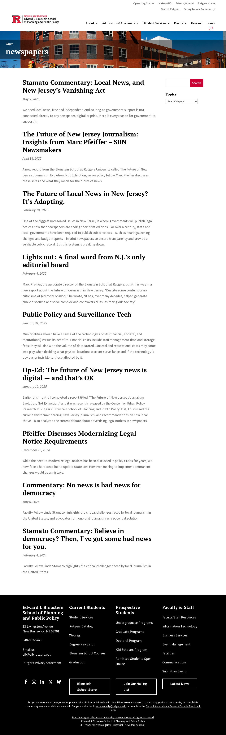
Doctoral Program (129, 640)
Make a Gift (165, 3)
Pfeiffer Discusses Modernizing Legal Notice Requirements (79, 437)
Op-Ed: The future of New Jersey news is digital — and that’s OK (85, 374)
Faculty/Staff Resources (179, 617)
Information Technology (179, 626)
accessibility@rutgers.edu (111, 706)
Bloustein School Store (87, 686)
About (90, 23)
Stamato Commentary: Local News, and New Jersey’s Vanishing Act (83, 86)
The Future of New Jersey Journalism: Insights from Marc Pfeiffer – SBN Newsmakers (80, 142)
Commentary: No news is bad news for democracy (82, 489)
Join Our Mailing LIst (135, 686)
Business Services (174, 635)
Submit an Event (174, 671)
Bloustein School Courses (87, 653)
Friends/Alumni (185, 3)
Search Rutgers (170, 9)
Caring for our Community (199, 9)
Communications (174, 662)
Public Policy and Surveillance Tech (77, 314)
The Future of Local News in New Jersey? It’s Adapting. (85, 197)
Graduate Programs (130, 631)
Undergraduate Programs (134, 622)
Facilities (168, 653)
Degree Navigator (82, 644)
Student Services (154, 23)
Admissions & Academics (118, 23)
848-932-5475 (32, 640)
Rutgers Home (206, 3)
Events (178, 23)
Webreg (74, 635)
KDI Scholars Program (131, 649)
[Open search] (211, 28)
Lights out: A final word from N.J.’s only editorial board (84, 261)
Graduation (77, 662)
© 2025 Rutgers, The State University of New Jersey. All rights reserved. (113, 717)
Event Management (176, 644)
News (211, 23)
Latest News (179, 683)
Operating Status (143, 3)
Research (197, 23)
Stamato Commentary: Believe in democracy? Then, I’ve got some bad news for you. (87, 538)
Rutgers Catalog (81, 626)
